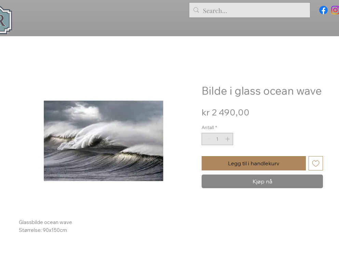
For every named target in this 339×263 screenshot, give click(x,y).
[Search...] (249, 11)
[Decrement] (207, 139)
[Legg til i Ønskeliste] (316, 163)
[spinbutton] (217, 139)
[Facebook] (323, 10)
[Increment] (228, 139)
